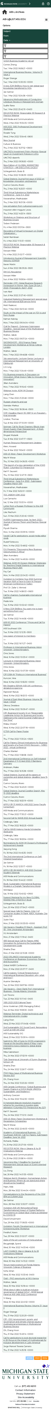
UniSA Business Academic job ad (18, 61)
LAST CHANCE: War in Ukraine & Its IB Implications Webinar (21, 1252)
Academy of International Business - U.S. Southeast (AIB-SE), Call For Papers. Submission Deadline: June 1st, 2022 (25, 1135)
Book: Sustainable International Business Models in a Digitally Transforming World (22, 885)
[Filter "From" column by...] (26, 51)
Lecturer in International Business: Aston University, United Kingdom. (22, 662)
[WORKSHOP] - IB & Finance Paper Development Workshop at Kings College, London (22, 344)
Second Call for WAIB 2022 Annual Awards (22, 818)
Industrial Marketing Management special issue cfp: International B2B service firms (25, 300)
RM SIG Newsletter (12, 272)
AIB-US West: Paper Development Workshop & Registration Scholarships (25, 1120)
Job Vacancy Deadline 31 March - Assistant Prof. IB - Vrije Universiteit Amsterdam (25, 928)
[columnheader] (25, 31)
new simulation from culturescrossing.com (23, 206)
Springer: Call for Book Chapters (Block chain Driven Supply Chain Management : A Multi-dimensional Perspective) (23, 429)
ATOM (30, 1358)
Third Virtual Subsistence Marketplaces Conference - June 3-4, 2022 (21, 193)
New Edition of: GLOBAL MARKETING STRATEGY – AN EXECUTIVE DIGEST (21, 166)
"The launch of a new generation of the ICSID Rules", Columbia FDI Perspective (24, 466)
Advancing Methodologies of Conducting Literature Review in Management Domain (23, 100)
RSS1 (37, 1358)
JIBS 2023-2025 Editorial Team (17, 1002)
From (5, 36)
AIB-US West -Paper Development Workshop (24, 454)
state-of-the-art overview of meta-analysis (22, 1240)
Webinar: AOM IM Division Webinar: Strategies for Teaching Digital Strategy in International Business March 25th (24, 565)
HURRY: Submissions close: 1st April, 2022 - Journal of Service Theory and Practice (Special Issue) (24, 522)
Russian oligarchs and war (15, 402)
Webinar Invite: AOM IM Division (18, 390)
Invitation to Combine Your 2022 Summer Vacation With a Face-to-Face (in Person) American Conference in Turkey (22, 581)
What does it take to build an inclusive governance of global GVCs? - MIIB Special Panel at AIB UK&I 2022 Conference (23, 1292)
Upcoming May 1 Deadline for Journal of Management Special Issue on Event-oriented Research (24, 1164)
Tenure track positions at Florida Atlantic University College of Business (21, 1266)
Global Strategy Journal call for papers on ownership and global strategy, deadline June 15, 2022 (25, 777)
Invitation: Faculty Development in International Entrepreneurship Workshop (25, 1227)
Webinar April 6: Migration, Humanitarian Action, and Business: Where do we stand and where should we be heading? (25, 1180)
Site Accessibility (26, 1397)
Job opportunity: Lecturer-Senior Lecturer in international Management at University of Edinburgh (23, 361)
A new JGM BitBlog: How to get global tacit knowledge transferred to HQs (23, 87)
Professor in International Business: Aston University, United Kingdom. (22, 648)
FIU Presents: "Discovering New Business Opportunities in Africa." (22, 550)
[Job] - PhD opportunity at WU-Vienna (21, 1278)
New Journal (9, 140)
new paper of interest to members (19, 636)
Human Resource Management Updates (22, 443)
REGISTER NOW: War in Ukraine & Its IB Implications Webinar (22, 1149)
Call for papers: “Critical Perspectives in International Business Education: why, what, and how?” (24, 975)
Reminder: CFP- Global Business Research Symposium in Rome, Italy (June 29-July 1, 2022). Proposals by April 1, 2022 (22, 285)
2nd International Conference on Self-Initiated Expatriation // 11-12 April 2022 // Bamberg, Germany (24, 761)
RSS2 (44, 1358)
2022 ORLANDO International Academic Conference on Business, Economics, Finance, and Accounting (24, 959)
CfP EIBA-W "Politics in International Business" (25, 674)
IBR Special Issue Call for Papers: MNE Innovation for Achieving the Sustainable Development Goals (22, 943)
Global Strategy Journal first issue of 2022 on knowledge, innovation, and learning (23, 180)
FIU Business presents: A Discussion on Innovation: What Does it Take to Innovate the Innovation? (25, 377)
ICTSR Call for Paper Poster (16, 731)
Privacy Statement (25, 1394)
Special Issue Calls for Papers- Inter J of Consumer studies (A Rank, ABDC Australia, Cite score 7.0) (25, 913)
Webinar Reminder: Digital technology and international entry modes (23, 1015)
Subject (6, 31)
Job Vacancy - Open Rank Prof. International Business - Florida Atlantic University (23, 990)
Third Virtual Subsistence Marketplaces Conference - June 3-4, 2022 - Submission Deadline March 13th (22, 481)
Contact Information (25, 1390)
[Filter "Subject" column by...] (26, 46)
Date (5, 40)
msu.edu (36, 1401)
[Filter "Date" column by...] (26, 56)
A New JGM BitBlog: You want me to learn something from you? (23, 610)
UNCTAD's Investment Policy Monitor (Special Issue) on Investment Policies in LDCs (24, 152)
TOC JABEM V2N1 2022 (14, 495)
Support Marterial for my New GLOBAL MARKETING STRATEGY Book (21, 898)
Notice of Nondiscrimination (25, 1404)
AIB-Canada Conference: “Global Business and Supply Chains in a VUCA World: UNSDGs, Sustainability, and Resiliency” (24, 1089)
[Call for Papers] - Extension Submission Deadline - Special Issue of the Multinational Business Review (23, 328)
